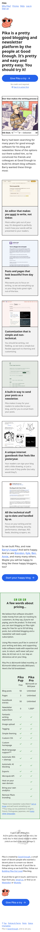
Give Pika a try (20, 78)
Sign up (5, 8)
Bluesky (17, 882)
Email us (19, 879)
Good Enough (24, 856)
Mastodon (6, 882)
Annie (5, 556)
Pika (4, 3)
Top (4, 923)
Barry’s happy (9, 549)
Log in (29, 6)
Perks (24, 923)
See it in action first (20, 87)
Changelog (6, 926)
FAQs (22, 6)
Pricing (15, 6)
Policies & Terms (14, 923)
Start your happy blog (20, 577)
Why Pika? (6, 6)
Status (30, 923)
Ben (33, 553)
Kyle (28, 553)
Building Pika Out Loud (12, 871)
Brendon (19, 553)
